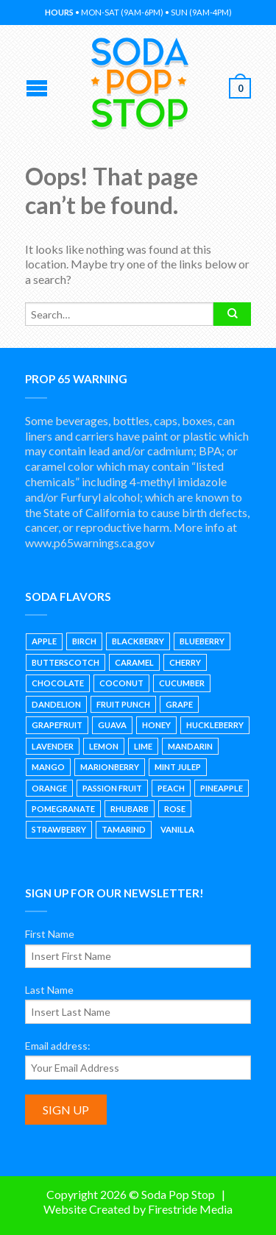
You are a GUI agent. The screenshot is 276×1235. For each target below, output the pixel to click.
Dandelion (56, 704)
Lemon (103, 746)
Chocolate (58, 683)
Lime (143, 746)
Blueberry (202, 641)
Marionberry (109, 767)
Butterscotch (65, 662)
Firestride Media (190, 1209)
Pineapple (221, 788)
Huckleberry (215, 725)
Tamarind (124, 829)
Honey (156, 725)
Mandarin (190, 746)
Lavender (53, 746)
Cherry (185, 662)
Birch (84, 641)
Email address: (58, 1045)
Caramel (134, 662)
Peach (171, 788)
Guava (112, 725)
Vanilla (177, 829)
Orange (49, 788)
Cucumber (182, 683)
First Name (49, 934)
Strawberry (59, 829)
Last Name (49, 989)
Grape (179, 704)
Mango (48, 767)
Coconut (121, 683)
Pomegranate (63, 809)
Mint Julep (178, 767)
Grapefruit (57, 725)
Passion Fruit (112, 788)
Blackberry (138, 641)
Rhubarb (129, 809)
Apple (44, 641)
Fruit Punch (123, 704)
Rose (174, 809)
